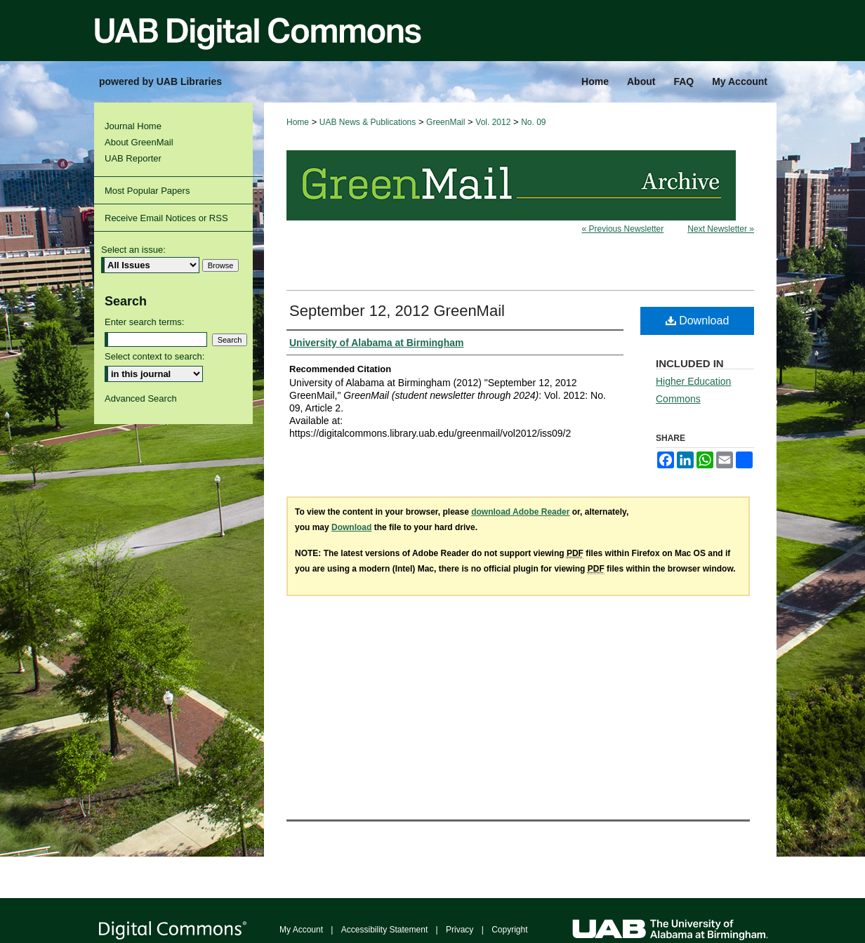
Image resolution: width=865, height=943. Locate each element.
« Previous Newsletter (623, 229)
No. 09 (533, 122)
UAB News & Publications (367, 122)
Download (697, 321)
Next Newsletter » (720, 229)
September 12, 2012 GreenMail (397, 310)
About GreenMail (139, 142)
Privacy (459, 930)
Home (297, 122)
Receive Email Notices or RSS (166, 218)
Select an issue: (133, 249)
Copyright (509, 930)
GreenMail (445, 122)
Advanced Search (141, 398)
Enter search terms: (144, 322)
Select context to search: (154, 356)
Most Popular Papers (147, 190)
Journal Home (133, 126)
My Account (301, 930)
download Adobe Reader (520, 512)
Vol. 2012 (492, 122)
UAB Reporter (133, 158)
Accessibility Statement (384, 930)
